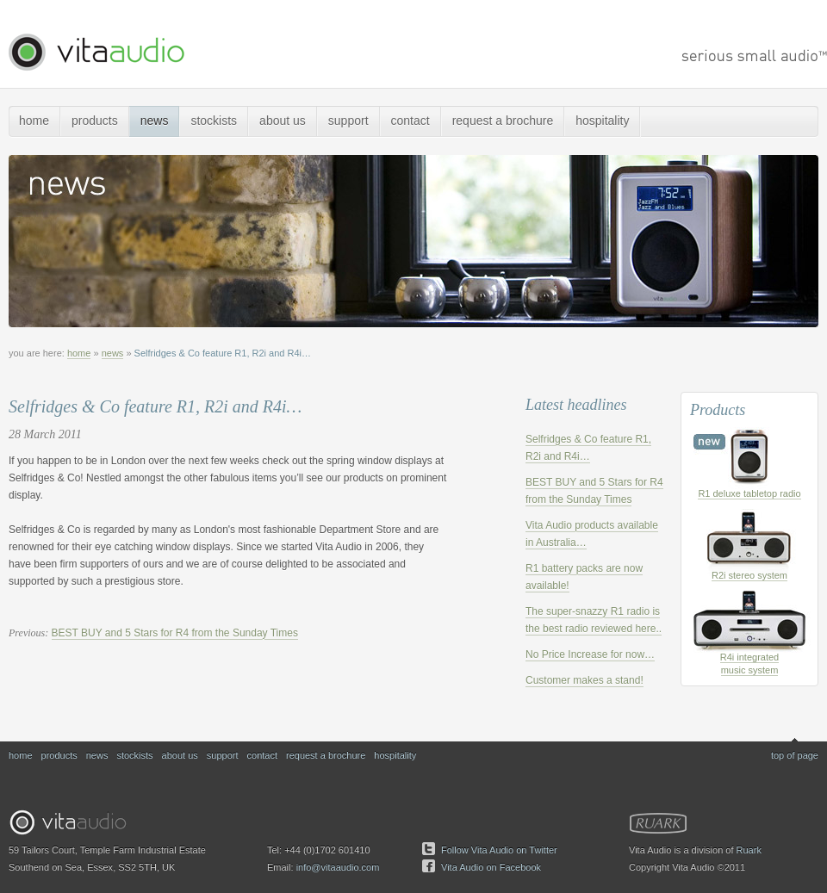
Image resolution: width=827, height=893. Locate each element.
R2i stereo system (749, 575)
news (154, 120)
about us (282, 120)
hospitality (602, 120)
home (34, 120)
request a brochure (503, 120)
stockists (213, 120)
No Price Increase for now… (590, 654)
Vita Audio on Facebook (491, 867)
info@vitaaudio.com (338, 867)
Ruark (658, 823)
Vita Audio (96, 52)
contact (410, 120)
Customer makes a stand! (584, 680)
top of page (794, 755)
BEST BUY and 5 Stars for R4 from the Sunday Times (175, 633)
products (95, 120)
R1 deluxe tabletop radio (749, 493)
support (348, 120)
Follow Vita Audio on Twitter (499, 850)
